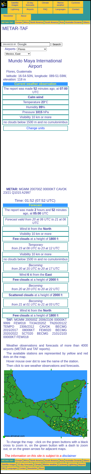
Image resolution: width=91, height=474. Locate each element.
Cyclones (76, 3)
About (23, 16)
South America (51, 22)
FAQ (45, 9)
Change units (36, 128)
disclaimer (69, 455)
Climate (45, 3)
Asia (62, 22)
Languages (60, 9)
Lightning (15, 9)
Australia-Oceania (73, 22)
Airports (30, 9)
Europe (18, 22)
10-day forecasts (30, 4)
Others (86, 22)
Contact (75, 9)
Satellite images (15, 4)
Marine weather (60, 4)
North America (36, 22)
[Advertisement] (31, 37)
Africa (26, 22)
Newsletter (8, 16)
